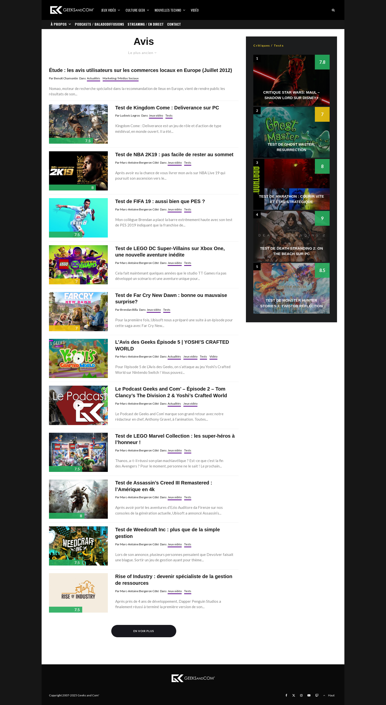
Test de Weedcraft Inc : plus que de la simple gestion (167, 533)
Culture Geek (135, 10)
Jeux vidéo (108, 10)
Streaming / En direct (146, 24)
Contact (174, 24)
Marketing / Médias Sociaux (121, 78)
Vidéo (195, 10)
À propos (59, 24)
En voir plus (143, 631)
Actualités (93, 78)
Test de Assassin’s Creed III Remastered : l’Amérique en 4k (163, 486)
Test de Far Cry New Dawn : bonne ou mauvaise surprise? (171, 298)
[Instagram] (301, 695)
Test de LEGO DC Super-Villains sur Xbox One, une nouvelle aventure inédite (170, 252)
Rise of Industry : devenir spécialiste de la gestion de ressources (173, 580)
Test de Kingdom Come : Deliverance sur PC (167, 107)
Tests (169, 115)
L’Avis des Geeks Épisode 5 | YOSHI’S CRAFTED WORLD (172, 345)
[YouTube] (309, 695)
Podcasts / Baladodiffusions (99, 24)
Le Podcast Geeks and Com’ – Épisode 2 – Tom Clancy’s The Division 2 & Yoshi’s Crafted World (171, 392)
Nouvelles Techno (168, 10)
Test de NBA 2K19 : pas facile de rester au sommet (174, 154)
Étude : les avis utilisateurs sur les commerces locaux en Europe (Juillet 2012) (140, 70)
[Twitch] (317, 695)
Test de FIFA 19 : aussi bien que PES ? (160, 201)
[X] (294, 695)
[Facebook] (286, 695)
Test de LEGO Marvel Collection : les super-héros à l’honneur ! (175, 439)
